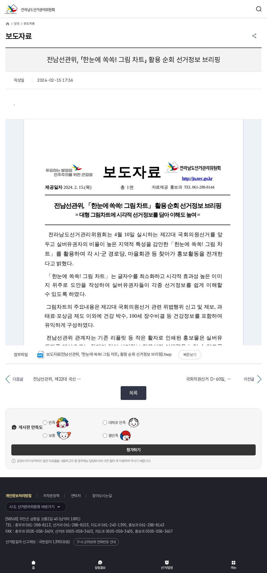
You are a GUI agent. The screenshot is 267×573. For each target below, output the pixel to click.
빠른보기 (189, 354)
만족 (52, 422)
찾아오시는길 (102, 496)
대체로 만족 (117, 422)
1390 (57, 542)
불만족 (113, 435)
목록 (133, 393)
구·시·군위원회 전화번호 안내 (96, 542)
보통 (52, 435)
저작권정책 (51, 496)
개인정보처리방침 (18, 496)
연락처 (76, 496)
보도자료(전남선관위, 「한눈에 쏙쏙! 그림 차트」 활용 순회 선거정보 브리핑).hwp (104, 355)
